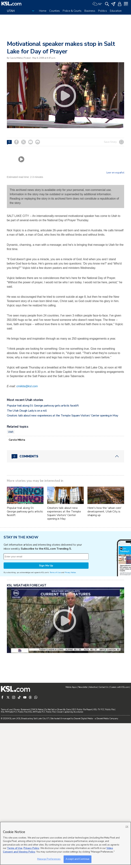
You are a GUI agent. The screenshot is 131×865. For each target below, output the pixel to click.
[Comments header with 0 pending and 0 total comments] (65, 456)
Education (116, 11)
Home (42, 11)
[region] (65, 843)
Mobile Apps (71, 687)
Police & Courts (72, 11)
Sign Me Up (46, 565)
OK (126, 826)
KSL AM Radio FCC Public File (42, 712)
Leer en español (115, 172)
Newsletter (83, 687)
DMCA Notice (37, 709)
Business (89, 11)
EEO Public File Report (82, 709)
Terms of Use (55, 572)
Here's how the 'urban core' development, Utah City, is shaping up (104, 511)
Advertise (93, 687)
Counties (54, 11)
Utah (10, 431)
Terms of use (6, 709)
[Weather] (97, 3)
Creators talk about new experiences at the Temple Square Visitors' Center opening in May (62, 416)
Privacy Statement (22, 709)
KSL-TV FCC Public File (104, 709)
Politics (102, 11)
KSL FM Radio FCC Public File (14, 712)
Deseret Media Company (107, 718)
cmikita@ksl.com (27, 386)
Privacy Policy (31, 848)
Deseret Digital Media (83, 718)
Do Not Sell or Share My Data (58, 709)
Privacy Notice (70, 572)
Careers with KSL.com (119, 687)
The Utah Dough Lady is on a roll (27, 411)
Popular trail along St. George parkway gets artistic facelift (43, 406)
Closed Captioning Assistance (70, 712)
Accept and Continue (77, 859)
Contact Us (103, 687)
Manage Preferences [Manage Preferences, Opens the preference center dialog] (49, 859)
